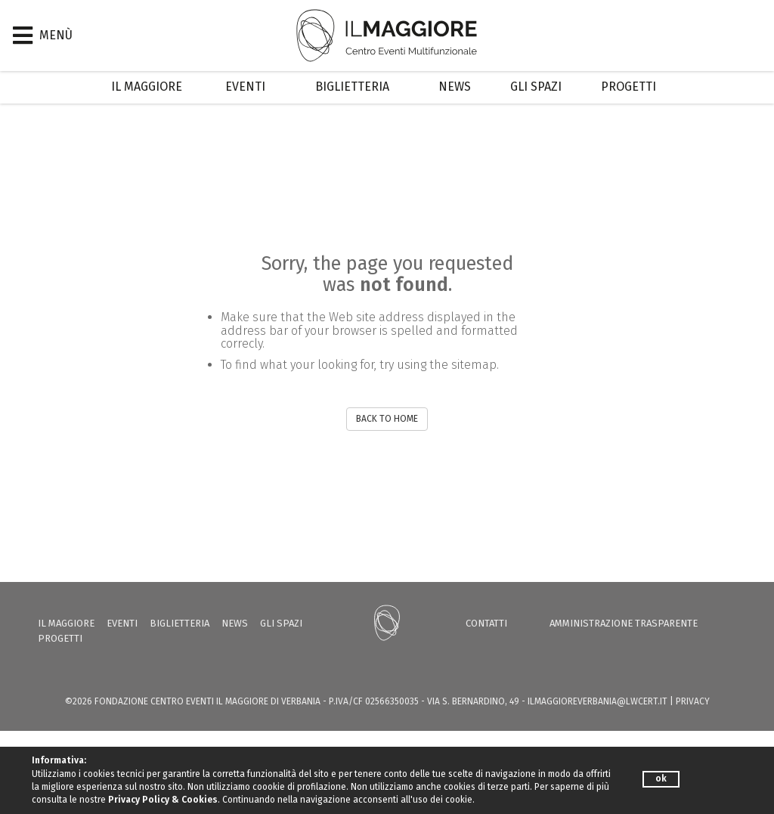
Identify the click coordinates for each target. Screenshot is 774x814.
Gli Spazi (536, 86)
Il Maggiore (146, 86)
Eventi (245, 86)
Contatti (486, 623)
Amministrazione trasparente (624, 623)
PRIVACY (693, 701)
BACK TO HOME (387, 418)
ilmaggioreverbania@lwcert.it (597, 701)
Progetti (628, 86)
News (454, 86)
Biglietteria (352, 86)
